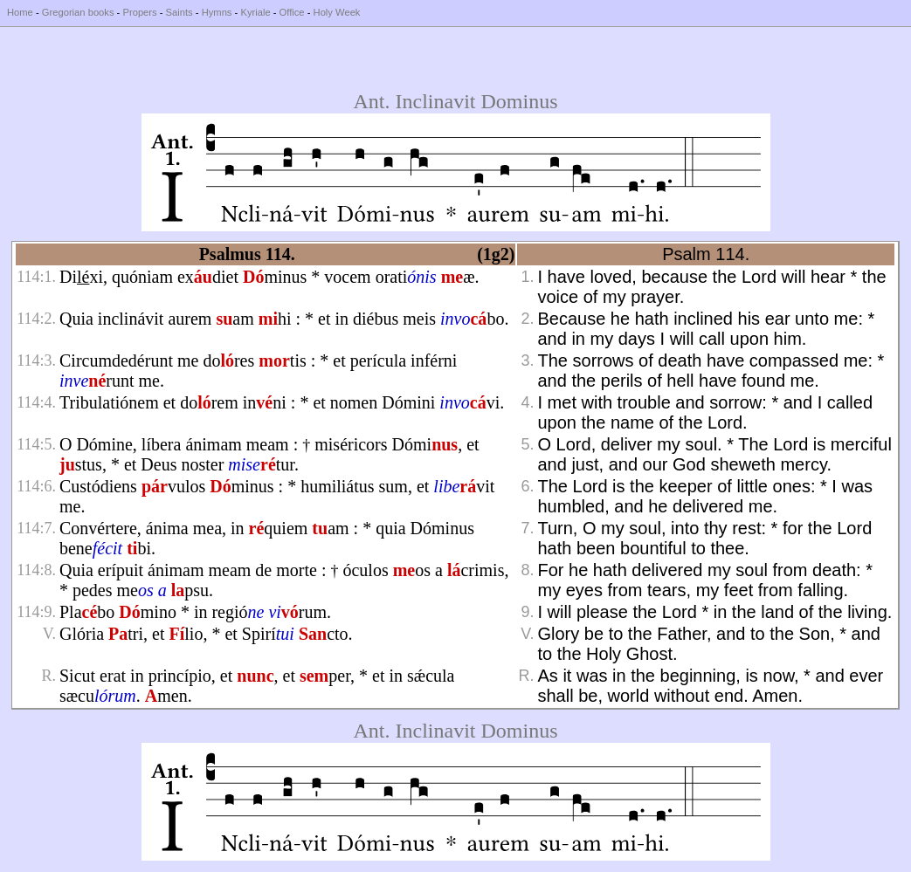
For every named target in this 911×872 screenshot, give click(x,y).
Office (292, 12)
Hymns (217, 12)
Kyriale (255, 12)
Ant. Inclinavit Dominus (456, 101)
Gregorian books (78, 12)
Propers (139, 12)
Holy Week (337, 12)
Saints (179, 12)
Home (20, 12)
